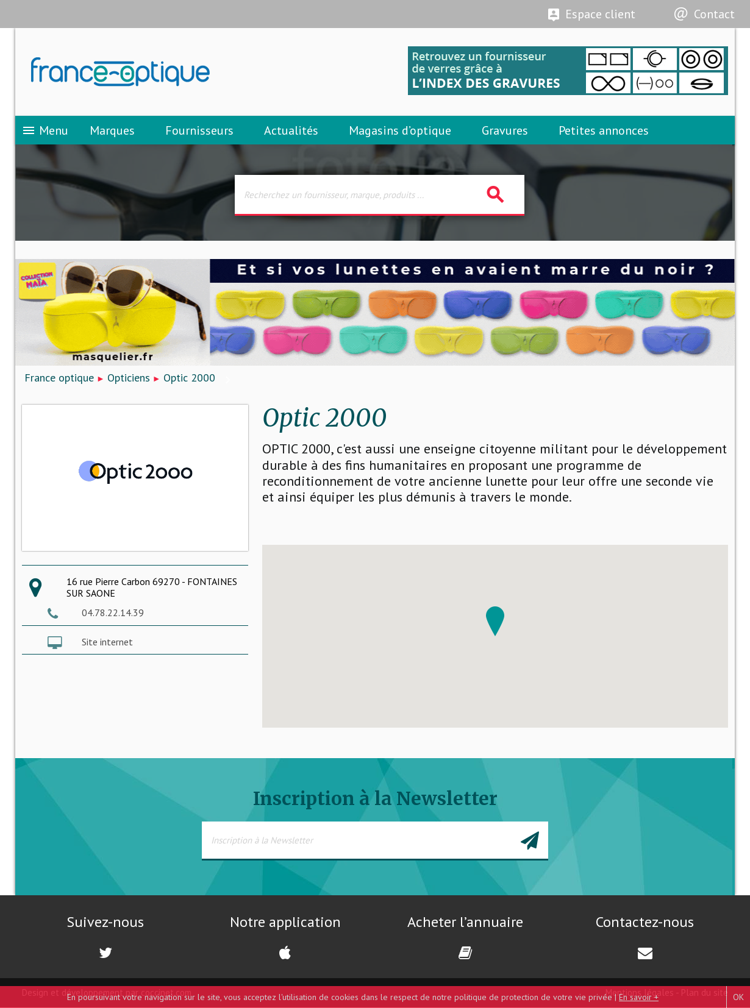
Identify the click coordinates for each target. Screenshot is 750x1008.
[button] (495, 622)
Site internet (107, 642)
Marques (112, 131)
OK (738, 997)
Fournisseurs (199, 131)
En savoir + (639, 997)
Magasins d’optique (400, 131)
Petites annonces (604, 131)
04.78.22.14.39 (113, 614)
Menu (44, 131)
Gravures (505, 131)
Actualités (291, 131)
